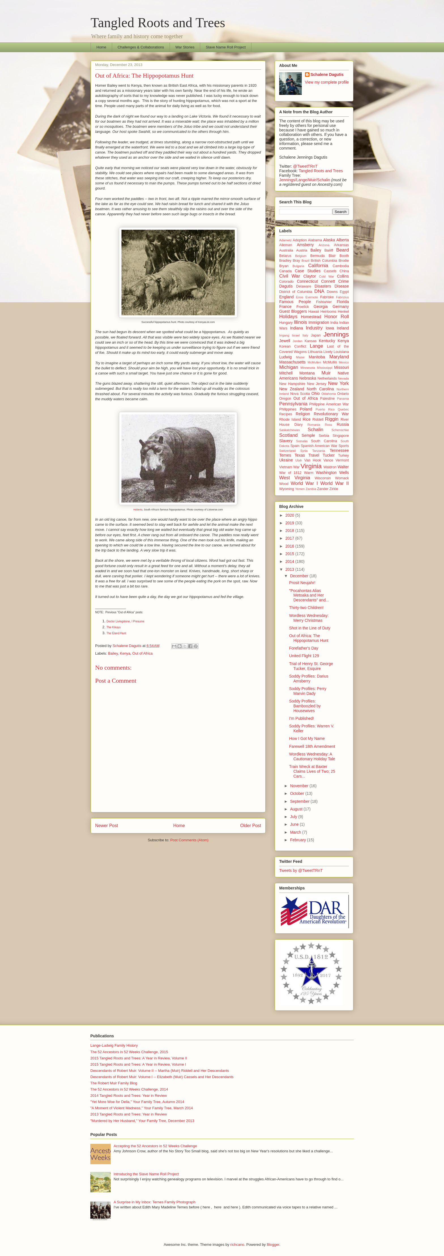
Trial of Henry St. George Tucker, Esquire (311, 666)
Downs (332, 292)
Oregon (285, 399)
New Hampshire (292, 384)
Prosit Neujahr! (302, 582)
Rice (307, 419)
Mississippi (324, 367)
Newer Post (106, 825)
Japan (316, 335)
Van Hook (312, 460)
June (295, 824)
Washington (326, 472)
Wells (344, 472)
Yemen (300, 489)
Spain (294, 446)
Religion (303, 414)
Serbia (324, 436)
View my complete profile (327, 82)
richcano (237, 1244)
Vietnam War (289, 467)
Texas (299, 455)
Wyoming (286, 489)
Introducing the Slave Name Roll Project (146, 1174)
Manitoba (317, 357)
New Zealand (291, 389)
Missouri (341, 367)
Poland (306, 409)
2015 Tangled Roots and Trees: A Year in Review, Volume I (138, 1064)
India (334, 323)
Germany (340, 306)
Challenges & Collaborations (141, 47)
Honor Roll (336, 316)
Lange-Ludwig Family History (114, 1045)
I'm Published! (301, 718)
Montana (307, 373)
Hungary (286, 323)
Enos (300, 297)
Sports (344, 446)
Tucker (329, 455)
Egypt (344, 292)
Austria (301, 250)
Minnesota (307, 367)
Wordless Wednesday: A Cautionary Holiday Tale (312, 756)
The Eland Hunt (116, 633)
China (344, 271)
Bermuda (317, 256)
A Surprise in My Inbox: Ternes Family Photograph (154, 1202)
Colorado (286, 282)
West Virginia (294, 477)
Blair (332, 256)
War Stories (184, 47)
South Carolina (324, 441)
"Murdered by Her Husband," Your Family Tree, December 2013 (142, 1121)
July (294, 816)
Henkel (343, 312)
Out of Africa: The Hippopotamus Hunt (308, 638)
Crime (343, 281)
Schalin (315, 429)
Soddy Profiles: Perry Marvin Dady (307, 691)
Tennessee (339, 450)
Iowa (330, 328)
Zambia (311, 489)
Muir (326, 373)
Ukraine (286, 460)
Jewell (284, 341)
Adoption (300, 240)
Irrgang (284, 335)
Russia (343, 424)
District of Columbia (295, 292)
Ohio (315, 393)
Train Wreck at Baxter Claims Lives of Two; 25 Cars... (312, 771)
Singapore (341, 436)
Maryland (339, 356)
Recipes (285, 414)
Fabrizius (342, 297)
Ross (328, 424)
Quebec (343, 409)
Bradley (285, 261)
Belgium (300, 255)
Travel (313, 455)
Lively (327, 352)
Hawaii (313, 312)
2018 (290, 530)
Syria (304, 450)
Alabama (315, 240)
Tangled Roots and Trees (158, 22)
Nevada (343, 378)
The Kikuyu (113, 627)
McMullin (330, 362)
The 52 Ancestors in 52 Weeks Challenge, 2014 (129, 1089)
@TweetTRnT (305, 166)
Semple (308, 435)
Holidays (288, 316)
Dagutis (286, 286)
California (318, 265)
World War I (304, 483)
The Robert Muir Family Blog (113, 1083)
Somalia (302, 441)
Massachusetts (292, 362)
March (296, 832)
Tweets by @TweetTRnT (301, 870)
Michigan (288, 367)
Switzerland (287, 450)
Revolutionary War (331, 414)
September (300, 801)
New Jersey (316, 384)
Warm (308, 473)
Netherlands (327, 378)
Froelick (302, 307)
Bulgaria (298, 266)
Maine (300, 357)
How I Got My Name (307, 738)
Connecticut (307, 281)
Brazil (305, 260)
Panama (343, 398)
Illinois (300, 322)
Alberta (342, 240)
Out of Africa (142, 653)
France (285, 306)
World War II (334, 483)
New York (338, 383)
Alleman (285, 245)
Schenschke (340, 430)
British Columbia (324, 261)
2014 (290, 561)
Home (101, 47)
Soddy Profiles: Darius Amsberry (308, 678)
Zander (322, 489)
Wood (284, 484)
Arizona (324, 245)
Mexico (344, 362)
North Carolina (320, 389)
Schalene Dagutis (327, 74)
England (286, 297)
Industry (314, 328)
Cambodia (341, 266)
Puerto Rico (325, 409)
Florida (343, 301)
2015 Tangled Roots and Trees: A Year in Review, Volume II (138, 1058)
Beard (342, 250)
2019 (290, 523)
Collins (343, 276)
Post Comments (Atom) (189, 840)
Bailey (113, 653)
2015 (290, 554)
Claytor (309, 276)
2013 (290, 569)
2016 (290, 546)
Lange (316, 346)
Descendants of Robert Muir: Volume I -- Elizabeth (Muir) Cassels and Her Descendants (162, 1077)
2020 (290, 515)
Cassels (330, 271)
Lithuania (315, 352)
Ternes (285, 455)
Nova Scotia (300, 394)
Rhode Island (290, 419)
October (297, 793)
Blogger (273, 1244)
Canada (285, 271)
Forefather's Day (303, 648)
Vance (328, 460)
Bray (296, 261)
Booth (344, 256)
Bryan (284, 266)
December (299, 576)
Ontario (343, 394)
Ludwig (285, 357)
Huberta (137, 509)
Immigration (318, 322)
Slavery (286, 440)
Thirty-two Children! (306, 607)
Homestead (311, 316)
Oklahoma (328, 393)
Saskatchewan (289, 430)
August (296, 809)
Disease (341, 286)
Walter (343, 467)
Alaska (329, 240)
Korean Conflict (292, 346)
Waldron (329, 467)
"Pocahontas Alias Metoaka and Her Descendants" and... (309, 595)
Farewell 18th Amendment (312, 746)
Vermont (342, 460)
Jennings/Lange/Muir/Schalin (304, 180)
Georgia (321, 306)
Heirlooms (328, 312)
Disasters (323, 286)
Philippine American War (329, 404)
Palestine (327, 399)
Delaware (303, 286)
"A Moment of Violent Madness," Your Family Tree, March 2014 (141, 1108)
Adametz (285, 240)
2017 (290, 538)
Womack (342, 478)
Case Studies (308, 271)
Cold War (326, 276)
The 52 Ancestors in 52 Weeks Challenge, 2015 (129, 1052)
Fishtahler (324, 302)
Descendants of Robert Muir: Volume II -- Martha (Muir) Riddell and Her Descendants (159, 1070)
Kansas (311, 341)
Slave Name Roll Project (226, 47)
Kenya (125, 653)
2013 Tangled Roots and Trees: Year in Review (128, 1114)
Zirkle (333, 489)
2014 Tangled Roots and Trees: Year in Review (128, 1095)
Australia (286, 250)
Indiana (296, 328)
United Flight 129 (304, 655)
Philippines (287, 409)
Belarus (285, 256)
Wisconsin (323, 478)
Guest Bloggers (293, 311)
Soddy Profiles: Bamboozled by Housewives (305, 706)
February (298, 840)
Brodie (344, 261)
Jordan (297, 341)
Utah (298, 460)
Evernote (311, 297)
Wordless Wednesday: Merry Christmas (309, 618)
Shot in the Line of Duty (309, 628)
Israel (296, 335)
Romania (314, 424)
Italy (305, 335)
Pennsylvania (293, 403)
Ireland (343, 328)
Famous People (295, 301)
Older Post (250, 825)
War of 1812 (290, 473)
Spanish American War (319, 446)
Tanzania (318, 450)
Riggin (332, 419)
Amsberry (305, 244)
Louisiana (341, 352)
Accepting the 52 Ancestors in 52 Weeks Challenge (155, 1146)
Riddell (317, 419)
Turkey (343, 455)
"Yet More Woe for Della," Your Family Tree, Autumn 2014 (137, 1102)
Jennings (336, 334)
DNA (319, 291)
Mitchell (286, 373)
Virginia (311, 466)
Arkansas (341, 245)
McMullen (314, 362)
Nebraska (307, 378)
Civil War (289, 276)
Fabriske (327, 297)
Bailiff (329, 250)
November (299, 786)
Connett (328, 281)
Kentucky (327, 341)
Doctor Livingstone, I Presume (125, 621)
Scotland (288, 435)
